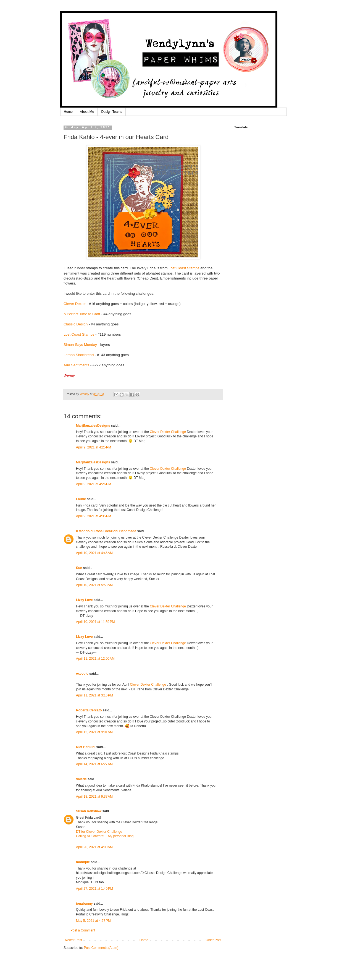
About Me (87, 112)
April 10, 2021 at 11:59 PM (95, 622)
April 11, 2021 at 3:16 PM (94, 695)
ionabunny (84, 903)
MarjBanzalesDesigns (93, 425)
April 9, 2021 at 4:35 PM (93, 516)
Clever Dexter (75, 304)
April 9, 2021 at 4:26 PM (93, 484)
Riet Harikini (85, 747)
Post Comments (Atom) (101, 948)
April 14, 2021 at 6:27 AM (94, 764)
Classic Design (76, 324)
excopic (82, 673)
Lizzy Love (84, 600)
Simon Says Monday (80, 345)
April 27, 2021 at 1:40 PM (94, 889)
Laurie (81, 499)
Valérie (81, 779)
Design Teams (111, 112)
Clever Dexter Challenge (168, 432)
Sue (79, 568)
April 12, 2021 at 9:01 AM (94, 732)
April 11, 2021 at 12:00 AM (95, 659)
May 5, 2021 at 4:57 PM (93, 921)
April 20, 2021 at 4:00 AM (94, 847)
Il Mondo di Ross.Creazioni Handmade (106, 531)
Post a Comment (82, 930)
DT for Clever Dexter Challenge (99, 832)
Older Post (213, 940)
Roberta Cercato (89, 710)
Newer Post (73, 940)
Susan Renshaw (88, 811)
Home (68, 112)
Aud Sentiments (76, 365)
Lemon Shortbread (79, 355)
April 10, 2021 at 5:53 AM (94, 585)
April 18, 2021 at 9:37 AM (94, 796)
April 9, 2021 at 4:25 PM (93, 447)
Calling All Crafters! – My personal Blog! (105, 836)
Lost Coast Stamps (184, 268)
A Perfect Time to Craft (82, 314)
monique (83, 862)
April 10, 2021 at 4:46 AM (94, 553)
